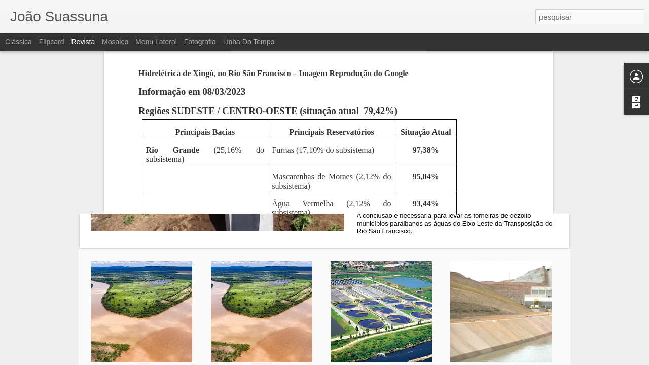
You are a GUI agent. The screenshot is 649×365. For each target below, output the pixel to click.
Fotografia (200, 42)
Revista (83, 42)
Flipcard (51, 42)
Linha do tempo (249, 42)
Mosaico (115, 42)
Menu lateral (156, 42)
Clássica (18, 42)
